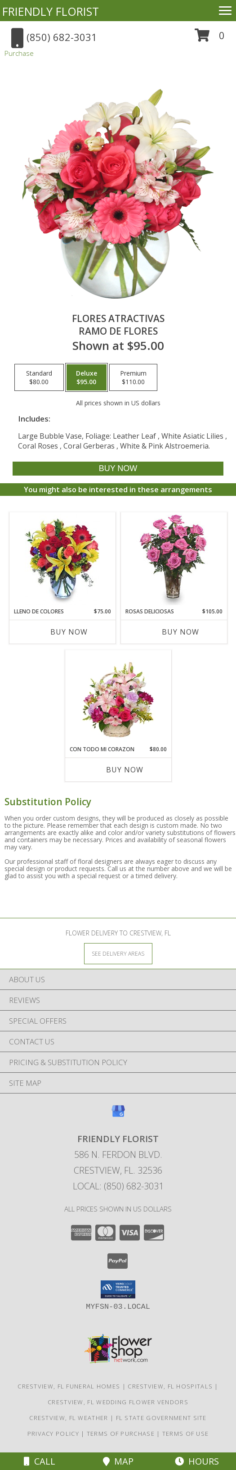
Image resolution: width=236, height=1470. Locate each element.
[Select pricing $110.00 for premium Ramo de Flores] (133, 377)
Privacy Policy (53, 1433)
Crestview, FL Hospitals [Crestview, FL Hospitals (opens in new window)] (170, 1386)
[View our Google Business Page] (118, 1115)
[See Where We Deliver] (118, 953)
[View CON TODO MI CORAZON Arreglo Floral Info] (118, 697)
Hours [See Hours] (197, 1461)
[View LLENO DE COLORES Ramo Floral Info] (62, 559)
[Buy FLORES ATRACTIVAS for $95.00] (118, 469)
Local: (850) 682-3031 (118, 1186)
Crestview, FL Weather (68, 1418)
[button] (210, 38)
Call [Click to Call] (39, 1461)
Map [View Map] (118, 1461)
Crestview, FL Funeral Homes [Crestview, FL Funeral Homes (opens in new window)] (69, 1386)
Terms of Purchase (121, 1433)
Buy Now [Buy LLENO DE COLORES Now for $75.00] (69, 632)
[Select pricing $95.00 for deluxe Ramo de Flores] (87, 377)
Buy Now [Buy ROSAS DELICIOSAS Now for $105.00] (180, 632)
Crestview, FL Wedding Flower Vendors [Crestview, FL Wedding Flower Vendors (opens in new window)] (118, 1402)
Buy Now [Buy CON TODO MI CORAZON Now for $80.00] (124, 770)
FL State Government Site (161, 1418)
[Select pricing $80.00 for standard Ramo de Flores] (39, 377)
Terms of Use (185, 1433)
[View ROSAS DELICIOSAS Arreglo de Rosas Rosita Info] (173, 559)
